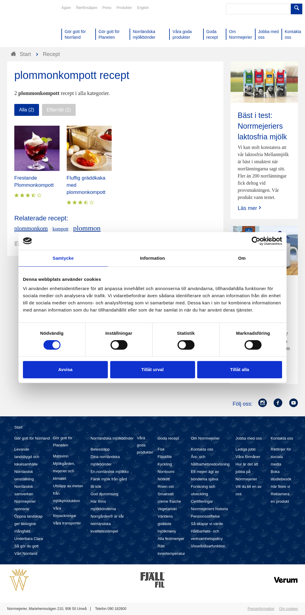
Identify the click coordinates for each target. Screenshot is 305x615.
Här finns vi (280, 486)
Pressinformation (261, 609)
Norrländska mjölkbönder (112, 438)
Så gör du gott (26, 546)
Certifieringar (202, 501)
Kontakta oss (202, 449)
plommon (87, 228)
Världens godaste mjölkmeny (167, 523)
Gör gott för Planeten (63, 441)
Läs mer (250, 208)
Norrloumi (166, 471)
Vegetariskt (167, 509)
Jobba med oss (249, 438)
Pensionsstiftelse (205, 516)
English (143, 8)
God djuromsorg (104, 494)
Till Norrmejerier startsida (30, 26)
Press (106, 8)
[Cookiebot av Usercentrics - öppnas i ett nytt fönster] (256, 240)
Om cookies (288, 609)
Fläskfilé (165, 456)
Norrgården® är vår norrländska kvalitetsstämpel (107, 523)
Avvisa (65, 369)
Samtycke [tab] (63, 258)
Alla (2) (26, 109)
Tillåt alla (239, 369)
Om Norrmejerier (205, 438)
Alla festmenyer (171, 538)
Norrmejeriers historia (209, 509)
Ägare (66, 8)
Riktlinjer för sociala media (281, 456)
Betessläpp (100, 449)
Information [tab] (152, 258)
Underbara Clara (28, 538)
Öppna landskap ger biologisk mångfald (28, 523)
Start (18, 427)
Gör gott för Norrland (32, 438)
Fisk (161, 449)
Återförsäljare (86, 8)
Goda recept (168, 438)
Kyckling (165, 464)
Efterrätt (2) (59, 109)
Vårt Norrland (25, 553)
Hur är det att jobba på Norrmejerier (247, 471)
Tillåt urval (152, 369)
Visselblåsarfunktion (208, 546)
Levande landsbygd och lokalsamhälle (26, 456)
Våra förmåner (248, 456)
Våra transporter (67, 523)
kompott (60, 228)
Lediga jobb (246, 449)
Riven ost (166, 486)
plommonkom (31, 228)
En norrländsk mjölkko (110, 471)
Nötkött (164, 479)
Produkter (124, 8)
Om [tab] (241, 258)
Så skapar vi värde (207, 523)
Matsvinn (61, 456)
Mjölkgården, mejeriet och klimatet (64, 471)
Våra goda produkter (145, 445)
